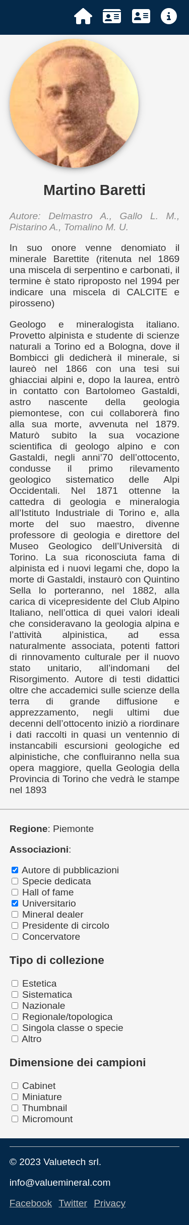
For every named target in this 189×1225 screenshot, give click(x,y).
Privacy (109, 1203)
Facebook (31, 1203)
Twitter (72, 1203)
